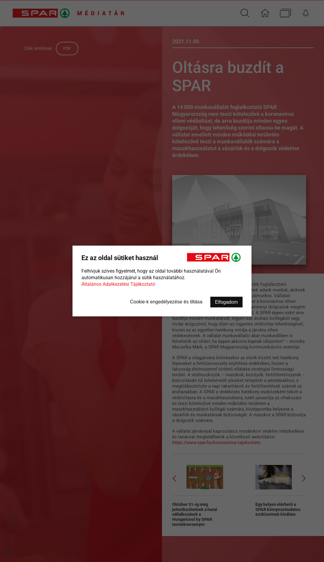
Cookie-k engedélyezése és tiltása (166, 301)
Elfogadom (226, 302)
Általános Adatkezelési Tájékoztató (118, 284)
